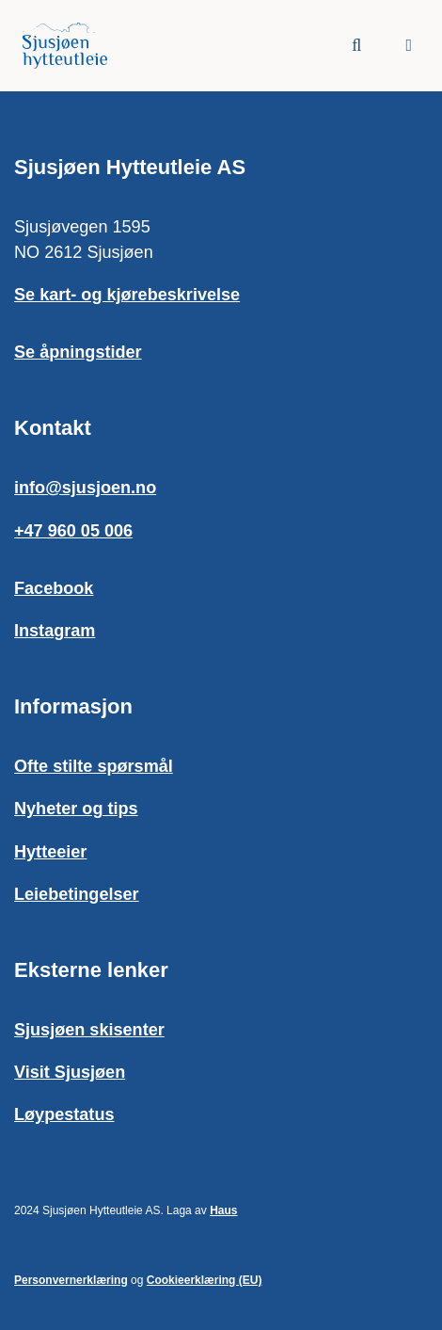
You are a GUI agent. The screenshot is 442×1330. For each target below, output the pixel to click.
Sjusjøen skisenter (89, 1029)
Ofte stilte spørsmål (93, 766)
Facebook (53, 588)
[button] (408, 45)
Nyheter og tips (76, 808)
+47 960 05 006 (73, 530)
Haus (223, 1210)
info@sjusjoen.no (85, 487)
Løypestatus (64, 1114)
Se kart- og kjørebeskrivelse (127, 294)
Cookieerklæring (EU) (204, 1280)
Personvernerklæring (71, 1280)
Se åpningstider (78, 352)
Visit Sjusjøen (69, 1072)
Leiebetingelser (76, 894)
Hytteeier (50, 851)
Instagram (54, 630)
